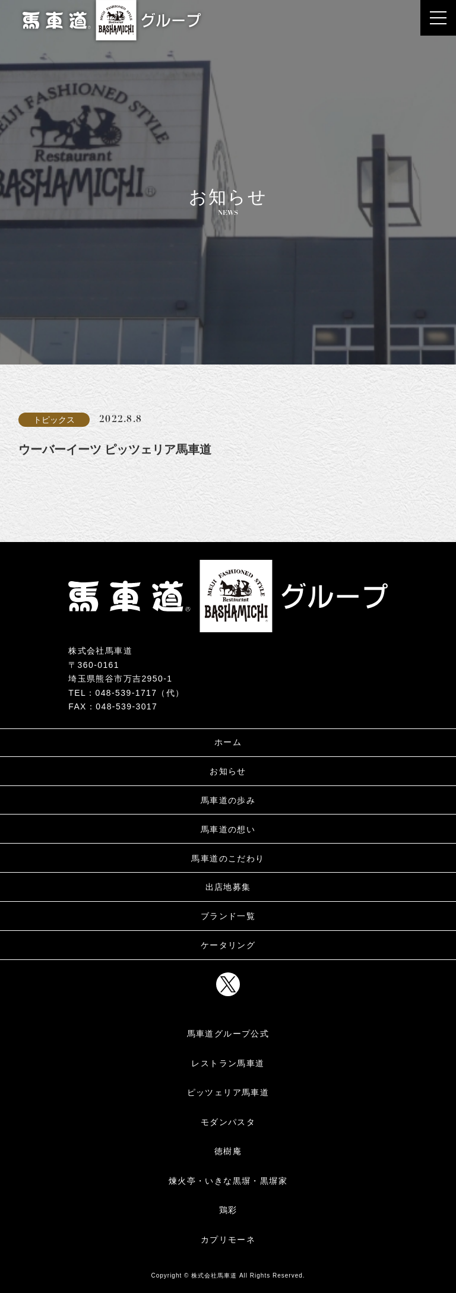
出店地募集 (228, 887)
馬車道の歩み (228, 800)
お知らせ (228, 771)
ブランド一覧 (228, 916)
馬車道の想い (228, 829)
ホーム (228, 742)
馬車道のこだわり (227, 858)
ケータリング (228, 945)
